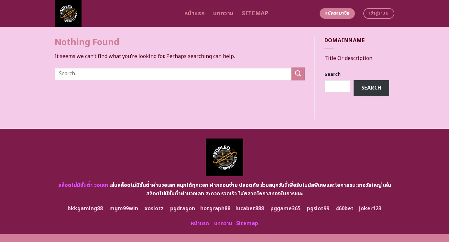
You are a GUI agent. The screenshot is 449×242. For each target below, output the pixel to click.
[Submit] (297, 73)
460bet (345, 208)
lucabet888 (249, 208)
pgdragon (182, 208)
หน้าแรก (194, 13)
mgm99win (123, 208)
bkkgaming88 (85, 208)
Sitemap (255, 13)
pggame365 (285, 208)
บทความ (223, 13)
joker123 (370, 208)
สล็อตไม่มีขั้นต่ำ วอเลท (83, 185)
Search (332, 74)
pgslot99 (318, 208)
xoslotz (154, 208)
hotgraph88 (215, 208)
